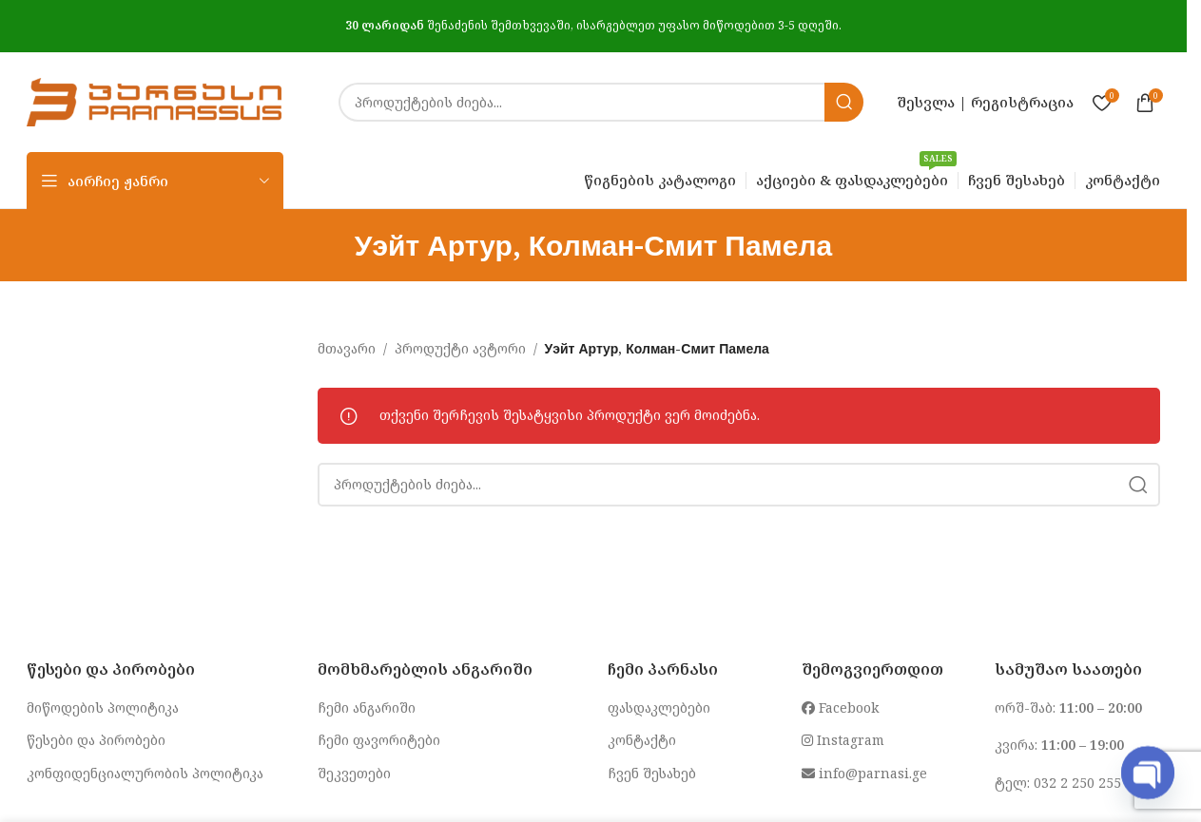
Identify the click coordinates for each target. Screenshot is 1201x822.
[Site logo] (154, 100)
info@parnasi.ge (864, 773)
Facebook (840, 707)
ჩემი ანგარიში (367, 707)
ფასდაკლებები (659, 707)
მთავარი (347, 348)
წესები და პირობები (96, 740)
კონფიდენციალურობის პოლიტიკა (145, 773)
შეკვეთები (354, 773)
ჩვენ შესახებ (652, 773)
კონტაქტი (642, 740)
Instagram (843, 740)
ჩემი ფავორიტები (379, 740)
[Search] (601, 102)
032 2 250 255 (1077, 783)
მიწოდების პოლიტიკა (103, 707)
